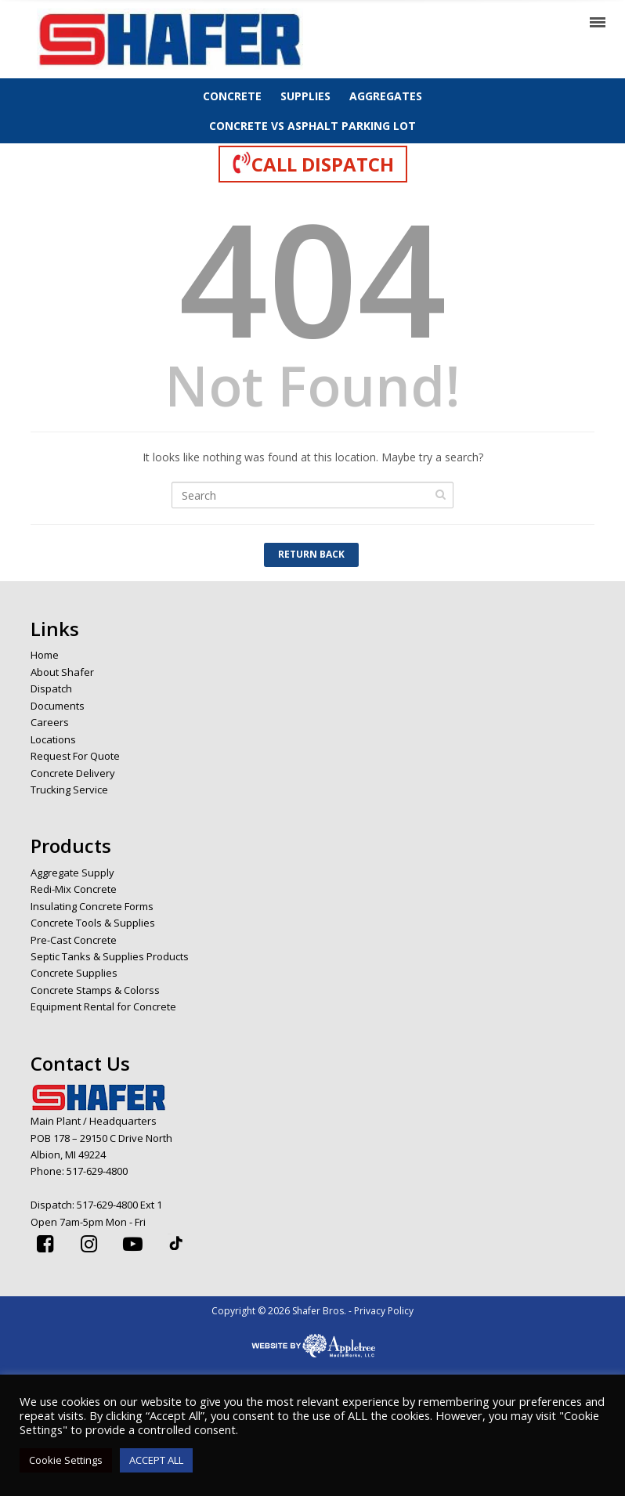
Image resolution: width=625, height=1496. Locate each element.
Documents (58, 706)
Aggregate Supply (72, 872)
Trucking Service (69, 789)
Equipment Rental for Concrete (103, 1006)
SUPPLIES (305, 96)
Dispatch (51, 688)
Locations (53, 739)
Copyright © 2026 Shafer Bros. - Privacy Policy (312, 1310)
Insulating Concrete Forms (92, 906)
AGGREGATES (385, 96)
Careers (50, 722)
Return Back (311, 554)
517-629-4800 (97, 1171)
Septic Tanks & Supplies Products (110, 956)
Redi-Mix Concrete (74, 889)
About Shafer (62, 672)
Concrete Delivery (73, 773)
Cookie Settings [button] (66, 1460)
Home (45, 655)
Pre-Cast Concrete (74, 940)
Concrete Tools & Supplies (93, 923)
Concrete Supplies (74, 973)
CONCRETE (232, 96)
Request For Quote (75, 756)
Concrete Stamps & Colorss (95, 990)
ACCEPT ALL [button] (156, 1460)
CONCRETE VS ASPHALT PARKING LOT (312, 125)
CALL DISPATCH (313, 163)
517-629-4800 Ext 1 (119, 1205)
